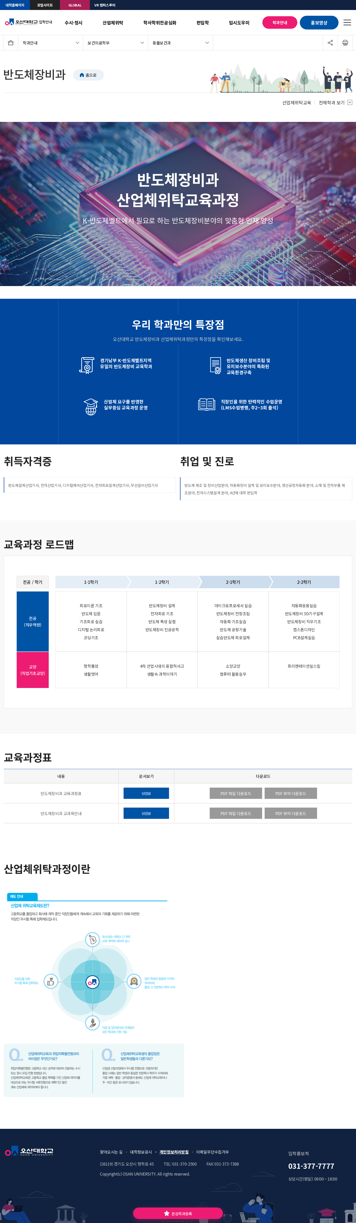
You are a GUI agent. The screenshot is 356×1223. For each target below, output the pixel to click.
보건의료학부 (99, 43)
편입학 (202, 22)
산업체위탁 (113, 22)
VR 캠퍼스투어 (104, 4)
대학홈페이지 (14, 4)
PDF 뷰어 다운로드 (290, 793)
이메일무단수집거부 (212, 1152)
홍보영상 (319, 22)
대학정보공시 (141, 1152)
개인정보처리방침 (174, 1152)
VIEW (146, 793)
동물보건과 (162, 43)
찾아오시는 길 (111, 1152)
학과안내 (280, 22)
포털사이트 (45, 4)
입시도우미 (239, 22)
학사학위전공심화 (160, 22)
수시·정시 (74, 22)
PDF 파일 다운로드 (235, 793)
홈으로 (91, 75)
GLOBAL (75, 4)
